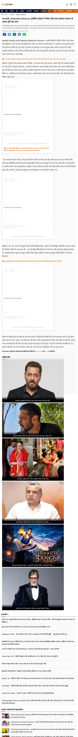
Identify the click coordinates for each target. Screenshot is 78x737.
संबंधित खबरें (6, 357)
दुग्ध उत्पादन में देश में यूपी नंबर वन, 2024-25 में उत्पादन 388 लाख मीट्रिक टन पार (26, 627)
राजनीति (28, 11)
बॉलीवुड (12, 14)
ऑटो (54, 11)
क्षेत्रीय (11, 11)
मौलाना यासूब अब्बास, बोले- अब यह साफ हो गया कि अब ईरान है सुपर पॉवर (24, 664)
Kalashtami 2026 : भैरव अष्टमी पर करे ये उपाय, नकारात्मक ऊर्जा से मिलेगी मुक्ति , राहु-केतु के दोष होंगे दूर (34, 634)
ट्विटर (46, 351)
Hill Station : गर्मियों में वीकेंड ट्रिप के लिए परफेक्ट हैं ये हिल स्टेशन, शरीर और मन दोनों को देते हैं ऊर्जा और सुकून (35, 686)
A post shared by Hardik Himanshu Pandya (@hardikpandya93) (28, 143)
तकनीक (43, 11)
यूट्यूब (40, 351)
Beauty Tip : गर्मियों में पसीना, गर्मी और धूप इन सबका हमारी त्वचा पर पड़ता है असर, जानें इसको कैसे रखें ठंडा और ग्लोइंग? (38, 678)
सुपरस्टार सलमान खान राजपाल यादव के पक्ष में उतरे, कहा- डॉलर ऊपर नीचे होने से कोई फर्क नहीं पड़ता (33, 261)
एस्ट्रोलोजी (69, 11)
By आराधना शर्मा (6, 31)
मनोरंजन (60, 11)
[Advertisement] (70, 373)
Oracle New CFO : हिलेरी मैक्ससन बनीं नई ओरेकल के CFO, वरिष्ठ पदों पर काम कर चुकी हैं (30, 656)
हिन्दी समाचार (4, 14)
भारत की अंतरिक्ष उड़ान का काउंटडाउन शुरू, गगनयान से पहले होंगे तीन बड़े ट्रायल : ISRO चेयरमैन (30, 649)
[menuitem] (6, 11)
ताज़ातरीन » (5, 614)
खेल (49, 11)
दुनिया (22, 11)
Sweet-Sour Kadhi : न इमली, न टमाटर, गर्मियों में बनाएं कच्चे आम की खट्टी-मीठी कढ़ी (28, 693)
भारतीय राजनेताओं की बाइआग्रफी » (12, 710)
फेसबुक (36, 351)
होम (6, 11)
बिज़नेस (36, 11)
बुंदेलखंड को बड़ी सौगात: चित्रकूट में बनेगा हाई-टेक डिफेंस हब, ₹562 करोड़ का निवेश (26, 671)
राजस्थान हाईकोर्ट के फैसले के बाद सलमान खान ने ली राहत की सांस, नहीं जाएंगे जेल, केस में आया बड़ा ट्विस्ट (35, 59)
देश (17, 11)
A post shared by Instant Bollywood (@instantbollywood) (27, 236)
